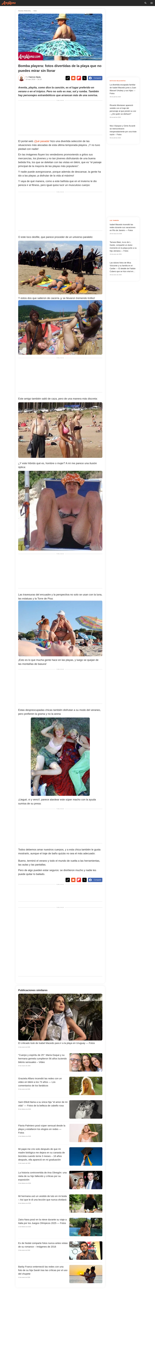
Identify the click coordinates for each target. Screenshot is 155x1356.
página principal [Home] (24, 11)
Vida (35, 11)
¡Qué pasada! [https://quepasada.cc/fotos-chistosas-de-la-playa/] (41, 141)
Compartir (95, 78)
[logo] (9, 3)
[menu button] (151, 3)
